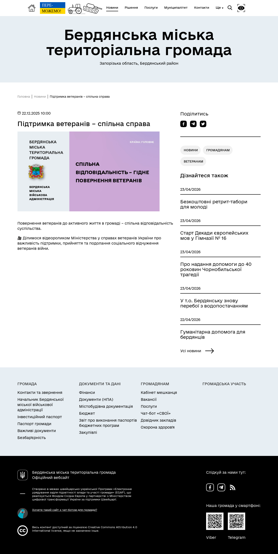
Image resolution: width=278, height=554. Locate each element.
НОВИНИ (191, 150)
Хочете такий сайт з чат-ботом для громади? (64, 509)
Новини (40, 96)
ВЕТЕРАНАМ (193, 161)
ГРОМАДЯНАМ (218, 150)
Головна (23, 96)
